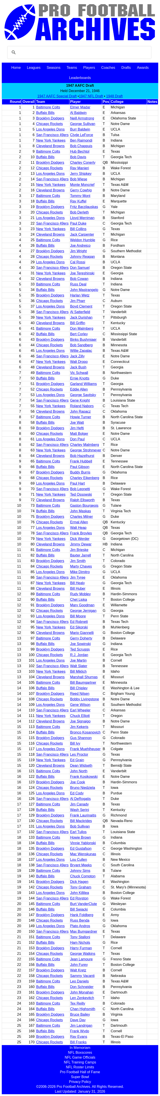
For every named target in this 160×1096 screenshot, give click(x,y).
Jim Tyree (77, 577)
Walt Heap (78, 528)
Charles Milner (81, 516)
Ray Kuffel (78, 201)
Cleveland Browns (50, 146)
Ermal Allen (79, 522)
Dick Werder (80, 539)
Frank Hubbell (81, 461)
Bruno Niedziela (82, 788)
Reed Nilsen (79, 693)
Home (16, 67)
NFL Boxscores (80, 1052)
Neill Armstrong (82, 118)
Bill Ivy (75, 743)
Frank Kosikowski (83, 776)
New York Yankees (50, 140)
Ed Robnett (79, 622)
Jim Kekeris (79, 727)
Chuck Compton (82, 876)
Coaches (108, 67)
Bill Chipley (79, 688)
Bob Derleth (79, 212)
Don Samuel (80, 268)
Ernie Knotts (79, 378)
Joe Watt (77, 422)
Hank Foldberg (81, 915)
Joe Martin (78, 660)
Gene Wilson (80, 705)
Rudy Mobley (80, 594)
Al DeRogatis (80, 799)
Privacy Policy (80, 1082)
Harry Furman (81, 948)
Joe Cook (77, 782)
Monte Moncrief (82, 185)
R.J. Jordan (79, 655)
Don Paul (77, 439)
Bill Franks (78, 1042)
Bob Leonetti (80, 489)
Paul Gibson (79, 467)
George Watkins (82, 953)
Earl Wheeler (80, 710)
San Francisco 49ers (52, 135)
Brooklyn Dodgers (50, 118)
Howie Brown (80, 837)
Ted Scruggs (80, 649)
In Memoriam (80, 1048)
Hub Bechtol (79, 151)
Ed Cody (77, 793)
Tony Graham (80, 887)
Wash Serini (79, 810)
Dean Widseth (81, 765)
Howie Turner (80, 417)
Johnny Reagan (82, 256)
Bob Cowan (79, 279)
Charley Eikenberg (84, 478)
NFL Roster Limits (80, 1067)
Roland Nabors (82, 406)
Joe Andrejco (80, 245)
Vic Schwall (79, 373)
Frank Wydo (79, 1031)
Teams (72, 67)
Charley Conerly (82, 162)
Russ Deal (78, 284)
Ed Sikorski (79, 627)
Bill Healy (77, 583)
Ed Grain (77, 760)
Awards (143, 67)
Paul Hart (77, 483)
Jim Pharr (77, 301)
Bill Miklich (78, 671)
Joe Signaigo (80, 721)
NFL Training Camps (80, 1062)
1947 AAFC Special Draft (57, 96)
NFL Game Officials (80, 1057)
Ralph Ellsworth (82, 500)
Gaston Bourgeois (84, 505)
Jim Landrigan (81, 1025)
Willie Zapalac (81, 350)
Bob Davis (78, 157)
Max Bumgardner (83, 931)
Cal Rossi (77, 262)
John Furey (79, 965)
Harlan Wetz (80, 295)
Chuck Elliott (80, 716)
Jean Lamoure (81, 959)
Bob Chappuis (81, 146)
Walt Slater (78, 666)
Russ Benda (79, 920)
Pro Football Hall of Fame (80, 1072)
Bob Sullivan (80, 826)
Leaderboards (80, 78)
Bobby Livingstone (84, 699)
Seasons (53, 67)
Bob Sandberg (81, 345)
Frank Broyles (81, 533)
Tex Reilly (77, 1003)
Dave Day (78, 1020)
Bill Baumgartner (83, 682)
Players (89, 67)
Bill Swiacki (79, 909)
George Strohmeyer (85, 450)
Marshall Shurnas (84, 677)
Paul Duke (78, 223)
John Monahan (81, 992)
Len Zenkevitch (82, 998)
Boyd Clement (81, 306)
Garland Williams (83, 384)
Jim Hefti (77, 428)
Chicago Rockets (49, 124)
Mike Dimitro (80, 572)
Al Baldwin (78, 113)
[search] (78, 52)
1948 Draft (114, 96)
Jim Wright (78, 251)
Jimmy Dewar (80, 544)
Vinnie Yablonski (83, 843)
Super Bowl (80, 1077)
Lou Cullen (78, 859)
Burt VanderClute (83, 904)
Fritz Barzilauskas (84, 207)
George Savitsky (83, 395)
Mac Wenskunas (83, 854)
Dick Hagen (79, 882)
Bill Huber (77, 588)
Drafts (126, 67)
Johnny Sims (80, 871)
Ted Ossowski (81, 494)
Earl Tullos (78, 832)
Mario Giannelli (82, 633)
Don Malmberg (81, 328)
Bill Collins (78, 229)
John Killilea (79, 893)
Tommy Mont (80, 196)
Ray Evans (78, 1036)
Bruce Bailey (80, 1014)
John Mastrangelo (84, 290)
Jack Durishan (81, 317)
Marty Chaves (81, 566)
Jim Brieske (79, 550)
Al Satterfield (80, 312)
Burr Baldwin (80, 129)
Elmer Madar (80, 107)
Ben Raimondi (81, 140)
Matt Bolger (79, 433)
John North (78, 771)
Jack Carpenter (82, 234)
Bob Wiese (78, 179)
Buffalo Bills (45, 113)
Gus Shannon (81, 738)
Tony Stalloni (80, 937)
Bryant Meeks (81, 865)
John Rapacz (80, 411)
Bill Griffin (77, 323)
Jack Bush (78, 367)
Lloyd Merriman (82, 218)
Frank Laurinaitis (83, 815)
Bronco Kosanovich (85, 732)
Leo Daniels (79, 981)
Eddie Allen (79, 389)
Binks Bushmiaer (83, 339)
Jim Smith (78, 561)
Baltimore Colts (48, 107)
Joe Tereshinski (82, 273)
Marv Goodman (82, 605)
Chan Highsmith (82, 1009)
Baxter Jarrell (80, 555)
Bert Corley (79, 334)
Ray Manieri (79, 168)
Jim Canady (79, 804)
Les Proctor (79, 754)
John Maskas (80, 511)
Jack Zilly (77, 356)
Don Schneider (81, 987)
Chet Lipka (78, 599)
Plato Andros (80, 926)
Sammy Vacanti (82, 976)
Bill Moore (78, 616)
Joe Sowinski (80, 644)
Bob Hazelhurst (82, 456)
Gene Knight (80, 400)
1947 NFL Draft (91, 96)
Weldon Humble (82, 240)
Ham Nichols (80, 942)
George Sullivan (82, 124)
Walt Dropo (79, 362)
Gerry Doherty (81, 638)
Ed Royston (79, 898)
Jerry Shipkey (80, 173)
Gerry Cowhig (81, 190)
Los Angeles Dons (50, 129)
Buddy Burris (80, 472)
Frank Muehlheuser (85, 749)
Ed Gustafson (80, 848)
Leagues (33, 67)
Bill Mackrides (81, 821)
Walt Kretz (78, 970)
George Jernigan (83, 611)
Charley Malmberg (84, 445)
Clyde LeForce (81, 135)
